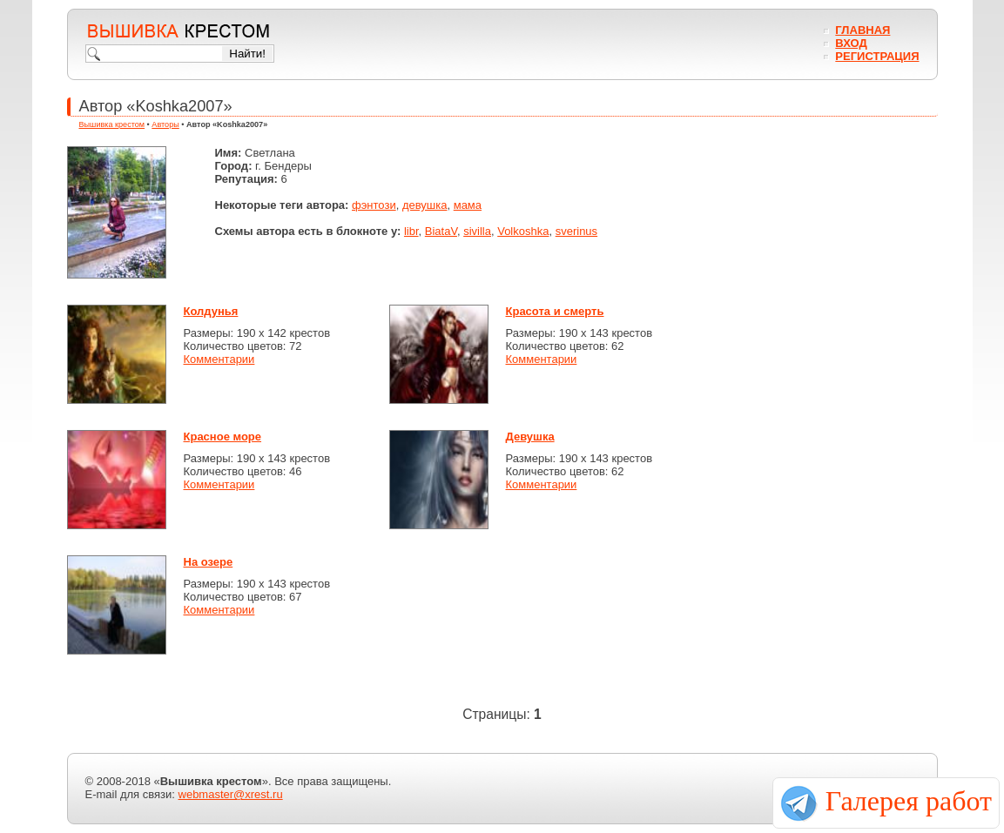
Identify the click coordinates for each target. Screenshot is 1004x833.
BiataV (441, 231)
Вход (850, 43)
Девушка (530, 436)
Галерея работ (908, 800)
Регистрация (877, 56)
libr (411, 231)
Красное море (223, 436)
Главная (862, 30)
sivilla (477, 231)
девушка (425, 205)
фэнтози (374, 205)
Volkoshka (523, 231)
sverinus (576, 231)
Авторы (165, 124)
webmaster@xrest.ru (231, 794)
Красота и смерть (555, 311)
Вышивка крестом (112, 124)
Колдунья (211, 311)
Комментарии (219, 359)
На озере (208, 561)
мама (468, 205)
